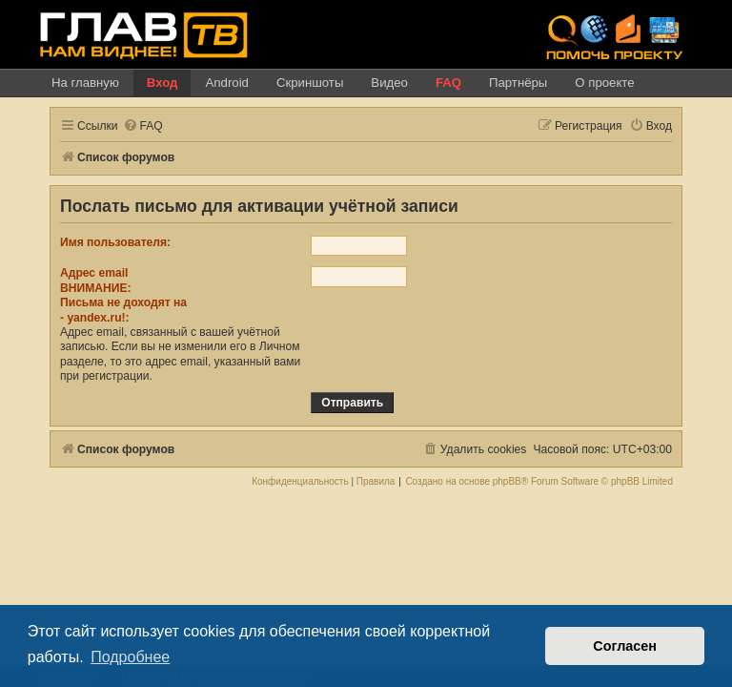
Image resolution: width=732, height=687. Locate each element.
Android (226, 82)
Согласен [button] (625, 646)
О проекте (604, 82)
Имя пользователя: (115, 242)
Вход (162, 82)
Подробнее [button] (130, 657)
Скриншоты (309, 82)
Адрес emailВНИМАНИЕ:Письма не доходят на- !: (123, 294)
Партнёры (518, 82)
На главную (85, 82)
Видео (389, 82)
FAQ (448, 82)
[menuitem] (143, 126)
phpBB (507, 482)
